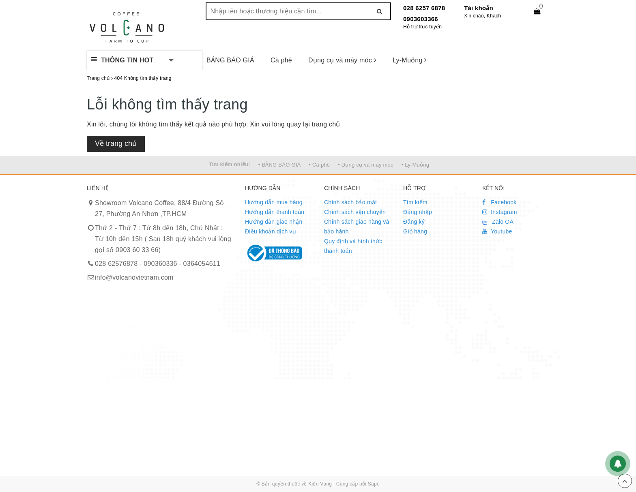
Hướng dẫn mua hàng (274, 202)
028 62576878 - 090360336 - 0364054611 (157, 263)
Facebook (499, 202)
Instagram (499, 212)
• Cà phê (319, 165)
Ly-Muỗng (410, 60)
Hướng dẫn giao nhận (274, 221)
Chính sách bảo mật (350, 202)
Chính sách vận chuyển (355, 212)
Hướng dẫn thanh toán (274, 212)
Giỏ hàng (415, 231)
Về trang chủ (116, 143)
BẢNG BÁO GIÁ (230, 60)
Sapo (374, 484)
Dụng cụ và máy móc (342, 60)
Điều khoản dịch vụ (270, 231)
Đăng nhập (417, 212)
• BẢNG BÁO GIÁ (279, 165)
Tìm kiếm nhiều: (229, 164)
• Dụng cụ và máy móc (365, 165)
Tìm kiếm (415, 202)
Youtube (497, 231)
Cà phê (281, 60)
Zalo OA (498, 221)
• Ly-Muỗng (416, 165)
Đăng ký (414, 221)
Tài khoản (478, 7)
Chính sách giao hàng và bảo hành (356, 226)
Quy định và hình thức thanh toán (353, 246)
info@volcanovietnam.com (134, 277)
